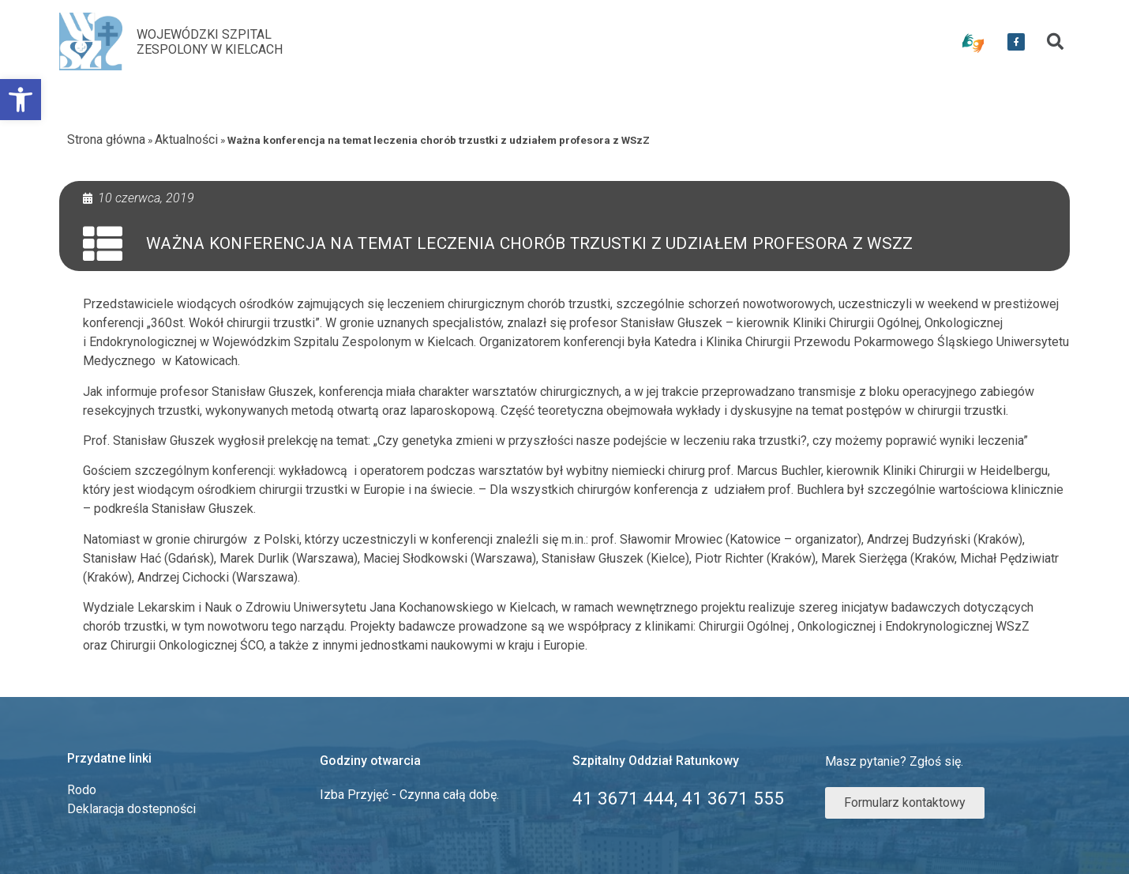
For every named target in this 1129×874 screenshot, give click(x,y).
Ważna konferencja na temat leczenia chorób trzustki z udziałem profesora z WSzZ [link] (529, 243)
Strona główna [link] (106, 139)
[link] (20, 99)
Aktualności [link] (186, 139)
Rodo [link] (81, 789)
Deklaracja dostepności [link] (131, 808)
